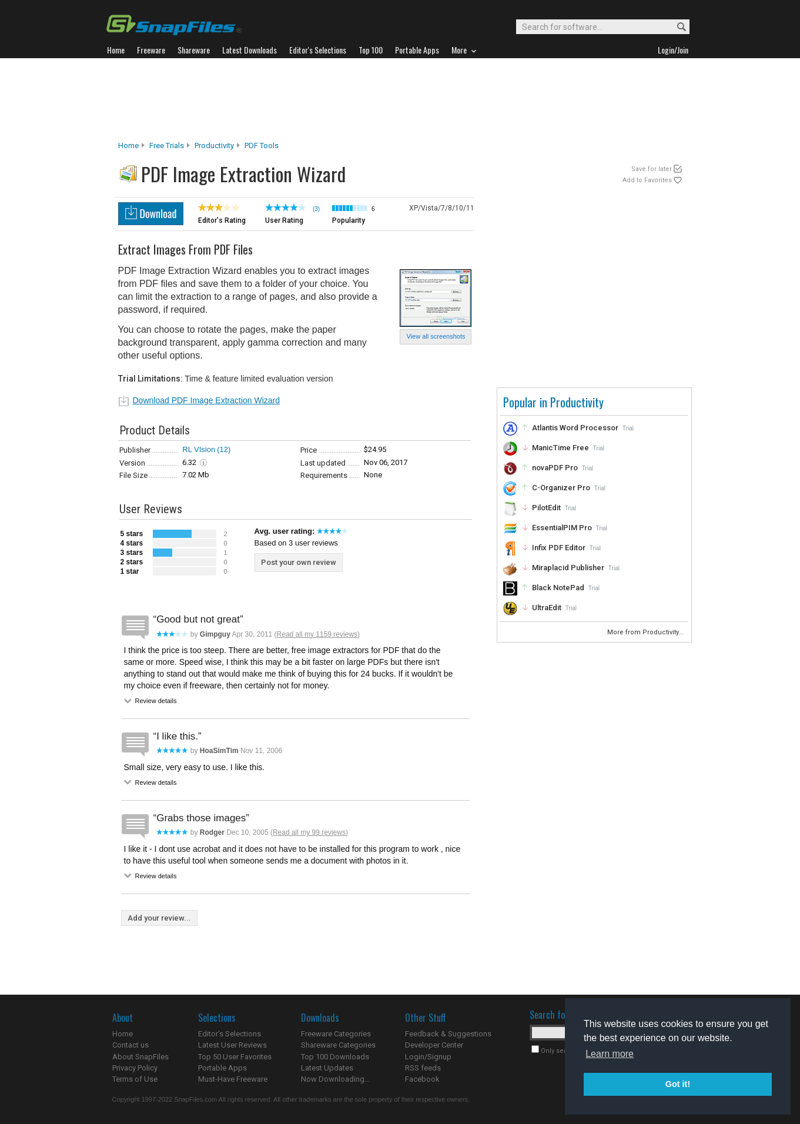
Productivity (214, 145)
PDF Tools (262, 145)
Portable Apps (222, 1067)
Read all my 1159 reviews (317, 634)
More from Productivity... (646, 632)
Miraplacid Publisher (568, 567)
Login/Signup (428, 1056)
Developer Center (434, 1045)
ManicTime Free (560, 447)
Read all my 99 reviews (309, 832)
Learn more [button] (609, 1054)
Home (128, 145)
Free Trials (166, 145)
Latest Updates (327, 1067)
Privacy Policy (135, 1067)
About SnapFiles (140, 1056)
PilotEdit (546, 507)
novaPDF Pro (555, 467)
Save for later (651, 169)
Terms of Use (135, 1079)
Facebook (422, 1079)
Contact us (130, 1045)
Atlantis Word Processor (575, 427)
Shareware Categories (338, 1045)
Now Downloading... (335, 1079)
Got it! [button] (677, 1084)
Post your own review (298, 562)
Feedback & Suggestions (448, 1033)
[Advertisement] (400, 99)
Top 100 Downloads (335, 1056)
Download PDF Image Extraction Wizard (206, 400)
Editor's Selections (229, 1033)
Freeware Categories (336, 1033)
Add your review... (159, 918)
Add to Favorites (647, 180)
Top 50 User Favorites (235, 1056)
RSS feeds (423, 1067)
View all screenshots (435, 336)
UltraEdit (546, 607)
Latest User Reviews (232, 1045)
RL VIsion (198, 449)
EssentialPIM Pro (562, 527)
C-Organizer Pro (561, 487)
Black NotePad (558, 587)
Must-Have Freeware (232, 1079)
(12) (223, 449)
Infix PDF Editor (558, 547)
